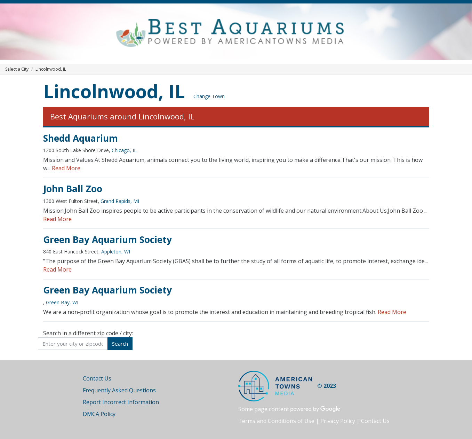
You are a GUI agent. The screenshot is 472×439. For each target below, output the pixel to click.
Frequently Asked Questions (119, 390)
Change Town (209, 96)
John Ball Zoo (72, 188)
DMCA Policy (99, 414)
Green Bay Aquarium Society (107, 239)
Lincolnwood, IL (114, 91)
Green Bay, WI (62, 302)
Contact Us (97, 378)
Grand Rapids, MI (120, 201)
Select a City (17, 69)
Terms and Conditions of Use (276, 421)
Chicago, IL (124, 150)
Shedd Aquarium (80, 138)
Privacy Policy (337, 421)
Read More (66, 168)
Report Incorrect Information (121, 402)
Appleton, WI (115, 251)
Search (120, 343)
